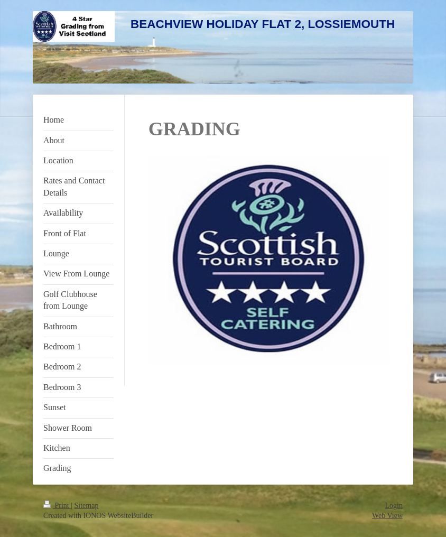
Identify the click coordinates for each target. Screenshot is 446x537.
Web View (387, 516)
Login (394, 506)
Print (57, 506)
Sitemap (87, 506)
